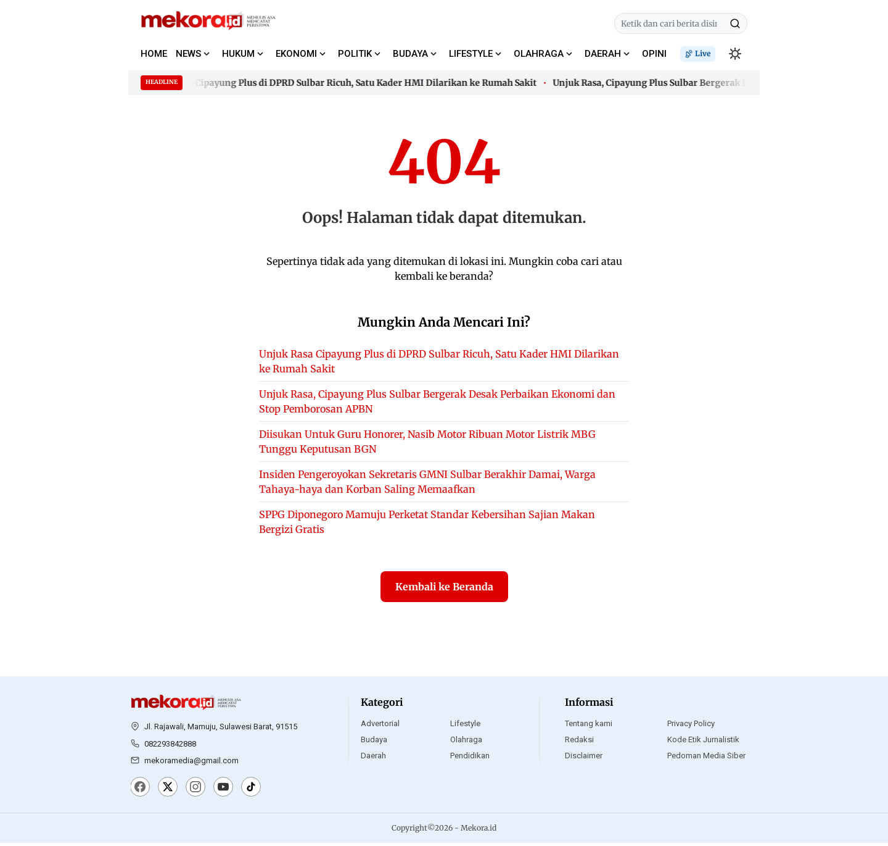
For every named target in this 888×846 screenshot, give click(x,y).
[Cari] (735, 23)
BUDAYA (410, 53)
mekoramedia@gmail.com (191, 763)
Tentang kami (588, 726)
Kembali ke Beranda (444, 590)
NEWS (188, 53)
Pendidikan (470, 758)
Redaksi (579, 742)
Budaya (374, 742)
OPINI (654, 53)
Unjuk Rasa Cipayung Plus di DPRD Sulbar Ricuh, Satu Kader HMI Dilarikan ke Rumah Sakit (346, 82)
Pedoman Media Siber (706, 758)
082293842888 (170, 746)
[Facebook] (140, 791)
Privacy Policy (691, 726)
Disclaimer (583, 758)
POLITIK (355, 53)
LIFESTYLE (471, 53)
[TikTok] (251, 791)
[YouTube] (223, 791)
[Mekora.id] (186, 706)
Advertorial (380, 726)
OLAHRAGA (539, 53)
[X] (167, 791)
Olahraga (466, 742)
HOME (154, 53)
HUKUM (238, 53)
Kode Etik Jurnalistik (703, 742)
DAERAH (603, 53)
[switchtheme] (735, 53)
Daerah (373, 758)
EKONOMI (296, 53)
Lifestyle (465, 726)
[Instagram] (195, 791)
